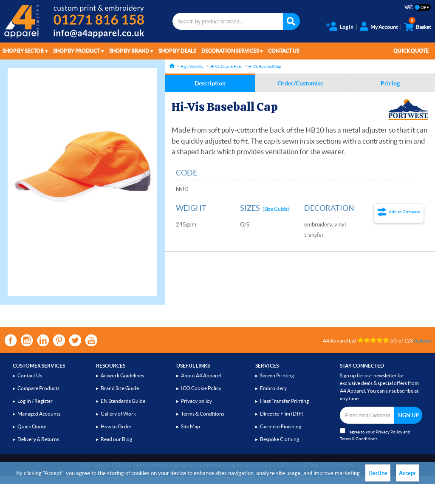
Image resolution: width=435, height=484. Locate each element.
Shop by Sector (23, 51)
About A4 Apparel (201, 375)
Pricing (390, 83)
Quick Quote (411, 51)
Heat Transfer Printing (284, 401)
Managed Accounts (38, 413)
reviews (422, 340)
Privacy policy (196, 401)
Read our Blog (116, 439)
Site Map (190, 426)
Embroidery (273, 388)
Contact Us (283, 51)
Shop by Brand (129, 51)
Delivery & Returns (38, 439)
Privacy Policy (389, 432)
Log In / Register (35, 401)
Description (210, 83)
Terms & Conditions (202, 413)
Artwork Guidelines (122, 375)
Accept (407, 473)
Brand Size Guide (120, 388)
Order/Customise (300, 83)
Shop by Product (76, 51)
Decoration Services (230, 51)
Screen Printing (277, 375)
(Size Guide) (276, 209)
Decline (377, 473)
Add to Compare (404, 211)
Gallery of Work (118, 413)
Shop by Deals (177, 51)
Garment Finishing (280, 426)
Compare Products (38, 388)
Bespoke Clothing (279, 439)
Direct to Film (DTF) (282, 413)
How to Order (116, 426)
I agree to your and (375, 434)
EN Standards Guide (123, 401)
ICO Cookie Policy (201, 388)
